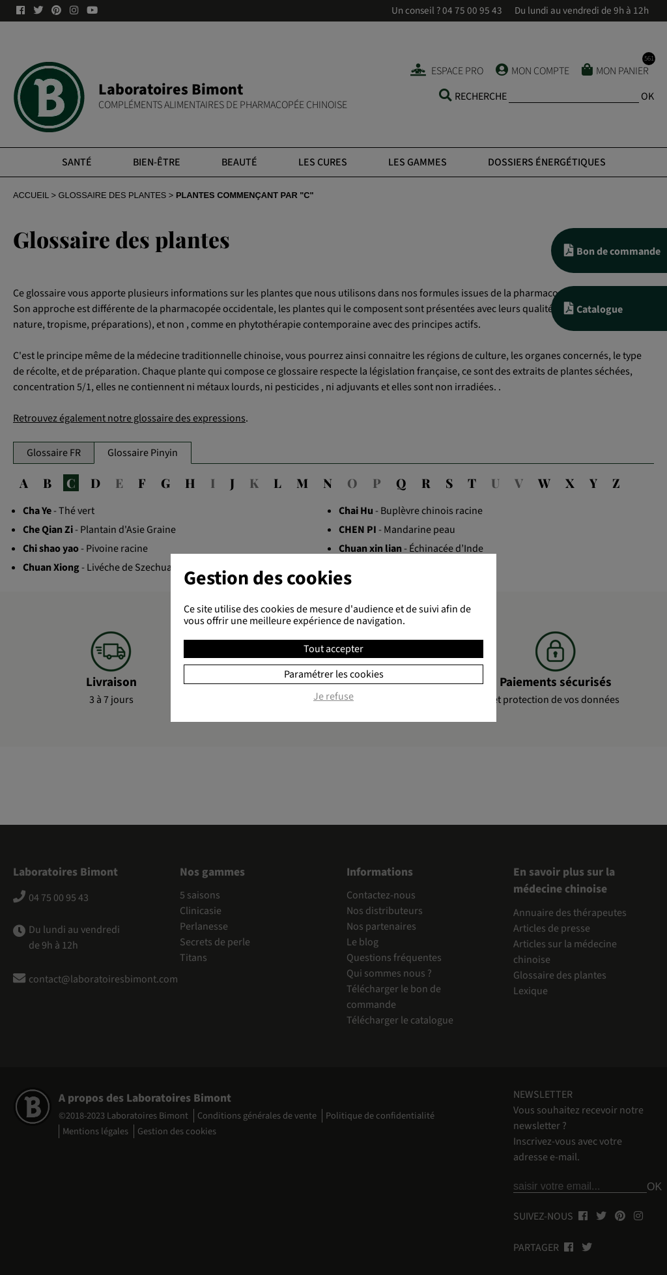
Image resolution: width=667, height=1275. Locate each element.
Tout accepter (333, 649)
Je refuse (333, 697)
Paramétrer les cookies (334, 674)
